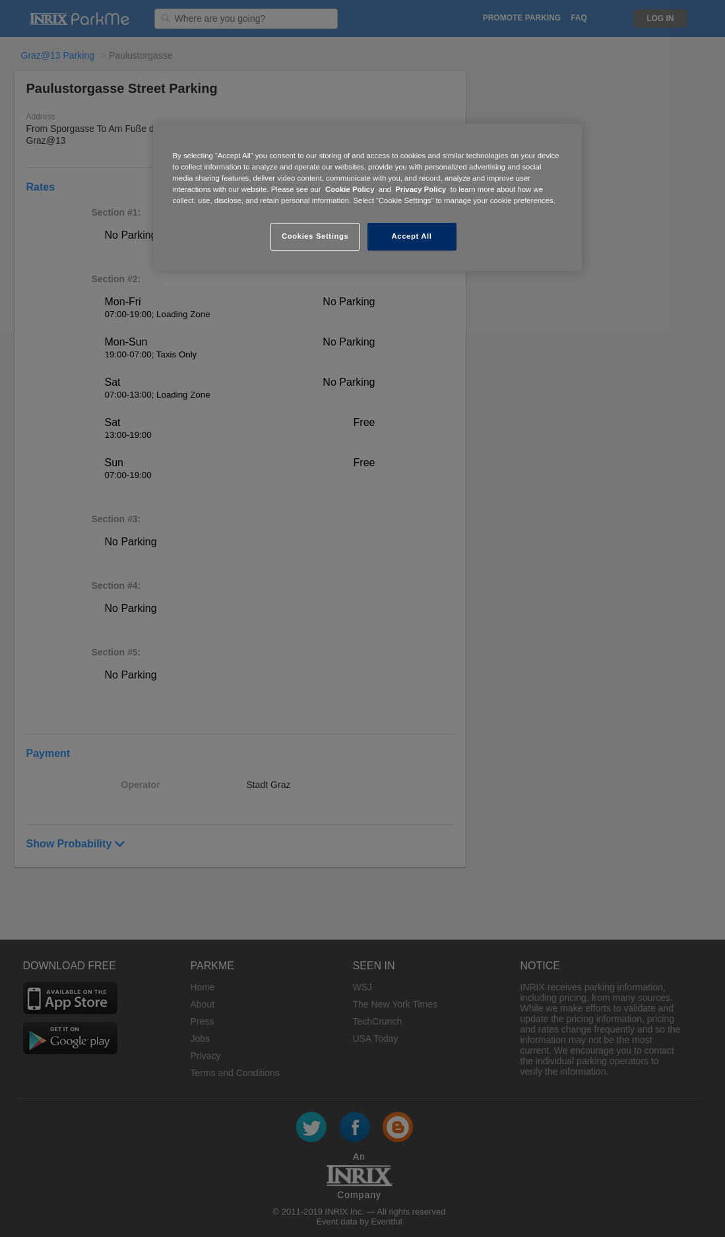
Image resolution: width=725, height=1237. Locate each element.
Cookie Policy (350, 189)
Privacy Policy (420, 189)
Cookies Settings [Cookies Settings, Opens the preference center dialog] (315, 236)
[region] (367, 197)
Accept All (412, 236)
